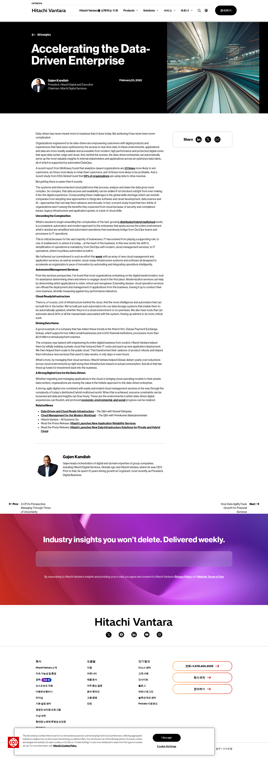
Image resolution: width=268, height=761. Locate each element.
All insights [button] (41, 35)
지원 (89, 667)
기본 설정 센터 (43, 703)
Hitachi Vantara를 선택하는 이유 (98, 10)
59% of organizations (96, 176)
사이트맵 (227, 748)
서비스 (168, 10)
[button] (205, 10)
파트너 (185, 10)
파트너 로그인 (145, 691)
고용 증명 (92, 697)
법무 (218, 748)
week (99, 256)
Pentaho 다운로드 (148, 703)
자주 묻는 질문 (94, 685)
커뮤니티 (92, 673)
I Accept (167, 737)
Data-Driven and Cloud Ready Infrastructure (67, 411)
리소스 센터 (144, 667)
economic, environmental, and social (103, 400)
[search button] (198, 10)
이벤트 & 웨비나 (44, 691)
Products (129, 10)
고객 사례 (143, 673)
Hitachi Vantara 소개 (46, 667)
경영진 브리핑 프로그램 (48, 709)
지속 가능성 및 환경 (46, 673)
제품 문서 (92, 679)
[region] (114, 741)
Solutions (149, 10)
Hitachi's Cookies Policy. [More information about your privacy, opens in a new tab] (65, 745)
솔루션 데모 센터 (147, 697)
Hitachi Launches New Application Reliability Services (103, 423)
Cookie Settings (166, 746)
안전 (89, 703)
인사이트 (143, 679)
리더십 (39, 697)
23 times (130, 168)
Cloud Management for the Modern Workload (68, 415)
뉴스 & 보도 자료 (44, 685)
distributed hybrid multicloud (137, 222)
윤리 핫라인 (93, 691)
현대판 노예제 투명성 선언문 (51, 721)
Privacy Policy (183, 576)
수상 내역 (41, 715)
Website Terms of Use (210, 576)
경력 (38, 679)
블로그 (142, 685)
